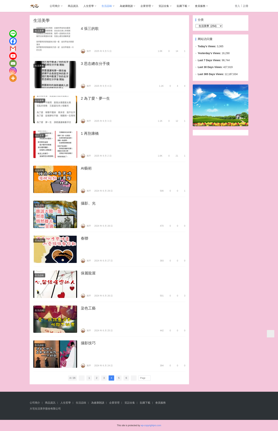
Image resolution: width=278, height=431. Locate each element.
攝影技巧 (88, 343)
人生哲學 (88, 5)
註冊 (245, 5)
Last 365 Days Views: (211, 74)
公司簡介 (55, 5)
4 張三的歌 (90, 28)
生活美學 (39, 30)
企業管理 (145, 5)
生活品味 (107, 5)
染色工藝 (88, 308)
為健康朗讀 (126, 5)
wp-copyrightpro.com (151, 425)
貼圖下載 (182, 5)
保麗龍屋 (88, 273)
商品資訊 (73, 5)
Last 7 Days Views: (210, 60)
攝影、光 (88, 203)
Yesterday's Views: (210, 53)
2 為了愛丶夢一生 (95, 98)
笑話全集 (164, 5)
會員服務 (200, 5)
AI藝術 (86, 168)
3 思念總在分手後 (95, 64)
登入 (237, 5)
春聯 (84, 238)
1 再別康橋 (90, 133)
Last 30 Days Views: (210, 67)
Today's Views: (207, 46)
